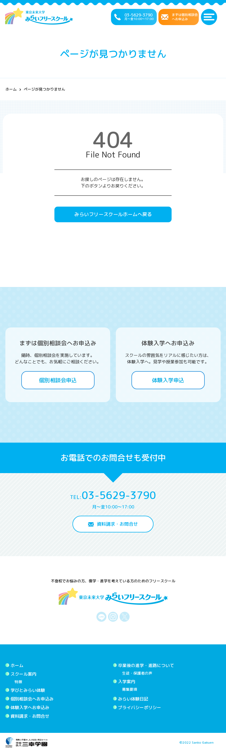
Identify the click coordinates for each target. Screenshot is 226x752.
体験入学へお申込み (30, 707)
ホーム (11, 89)
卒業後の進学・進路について (146, 665)
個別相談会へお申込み (32, 699)
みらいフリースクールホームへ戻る (113, 214)
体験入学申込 (168, 380)
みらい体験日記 (133, 699)
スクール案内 (23, 674)
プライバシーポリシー (139, 707)
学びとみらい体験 (28, 690)
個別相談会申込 (58, 380)
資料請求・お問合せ (117, 524)
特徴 (18, 681)
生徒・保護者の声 (137, 673)
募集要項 (129, 689)
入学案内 (126, 682)
